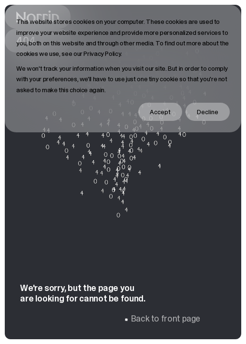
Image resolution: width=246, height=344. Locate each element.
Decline (207, 112)
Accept (160, 112)
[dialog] (123, 68)
